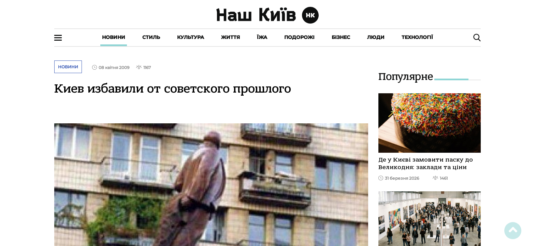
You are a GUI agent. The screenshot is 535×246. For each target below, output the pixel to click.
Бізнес (341, 37)
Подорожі (299, 37)
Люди (376, 37)
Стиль (151, 37)
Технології (417, 37)
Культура (190, 37)
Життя (230, 37)
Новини (113, 37)
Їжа (262, 37)
